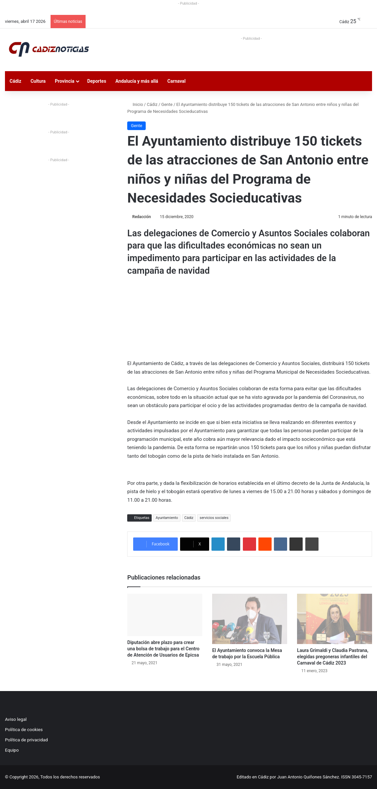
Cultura (38, 81)
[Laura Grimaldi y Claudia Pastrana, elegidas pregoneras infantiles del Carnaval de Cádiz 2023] (334, 619)
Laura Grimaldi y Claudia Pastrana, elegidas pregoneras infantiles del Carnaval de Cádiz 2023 (332, 657)
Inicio (135, 104)
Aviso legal (16, 719)
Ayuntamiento (167, 518)
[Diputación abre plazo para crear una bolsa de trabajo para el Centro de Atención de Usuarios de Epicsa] (164, 615)
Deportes (96, 81)
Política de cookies (24, 729)
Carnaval (177, 81)
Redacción (141, 216)
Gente (166, 104)
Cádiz (15, 81)
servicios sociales (214, 518)
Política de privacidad (26, 739)
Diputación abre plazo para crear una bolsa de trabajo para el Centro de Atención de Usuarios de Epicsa (163, 649)
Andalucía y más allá (136, 81)
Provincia (64, 81)
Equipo (12, 750)
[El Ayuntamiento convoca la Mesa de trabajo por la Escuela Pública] (249, 619)
